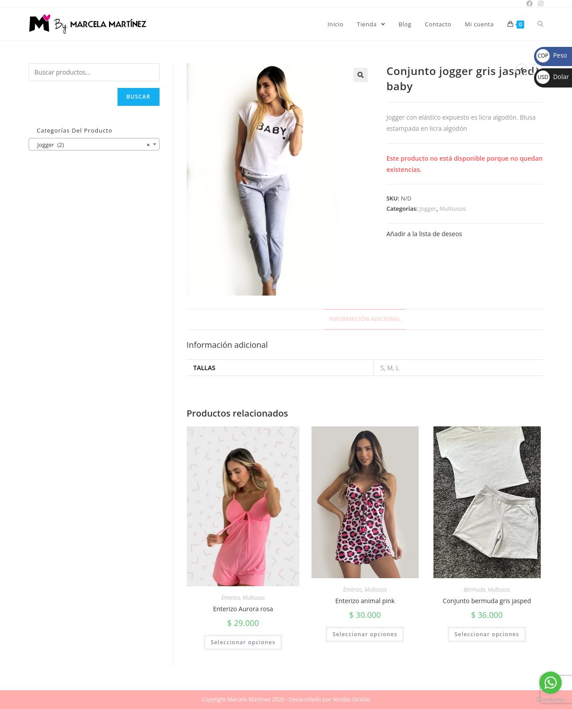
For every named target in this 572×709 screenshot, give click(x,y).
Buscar (138, 96)
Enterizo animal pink (365, 600)
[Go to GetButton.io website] (550, 700)
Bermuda (474, 589)
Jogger (427, 208)
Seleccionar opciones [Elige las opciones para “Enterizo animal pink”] (364, 634)
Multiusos (452, 208)
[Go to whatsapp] (550, 682)
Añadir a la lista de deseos (424, 233)
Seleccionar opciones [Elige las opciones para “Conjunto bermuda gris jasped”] (486, 634)
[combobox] (94, 144)
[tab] (364, 319)
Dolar (552, 76)
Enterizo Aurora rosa (243, 609)
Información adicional (365, 319)
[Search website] (540, 24)
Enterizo (230, 597)
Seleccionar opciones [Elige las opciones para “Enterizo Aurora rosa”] (242, 642)
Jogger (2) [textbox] (91, 144)
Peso (551, 55)
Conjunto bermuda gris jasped (487, 600)
